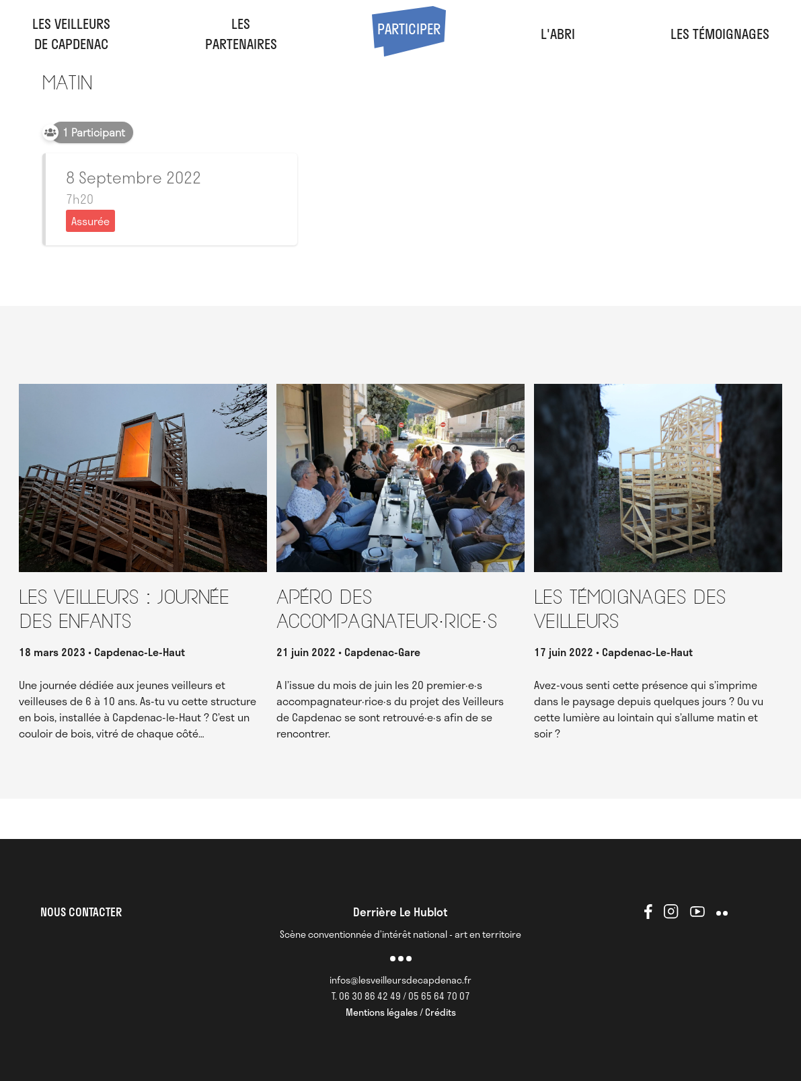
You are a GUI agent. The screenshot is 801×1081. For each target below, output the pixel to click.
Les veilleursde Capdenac (71, 33)
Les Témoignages (720, 34)
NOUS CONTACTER (81, 911)
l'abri (558, 34)
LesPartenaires (241, 33)
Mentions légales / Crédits (401, 1012)
